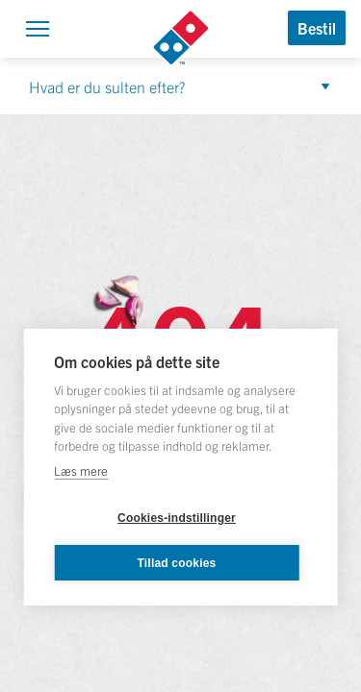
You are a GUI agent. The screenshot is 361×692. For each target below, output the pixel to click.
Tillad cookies (177, 563)
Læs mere (81, 470)
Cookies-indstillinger (176, 518)
